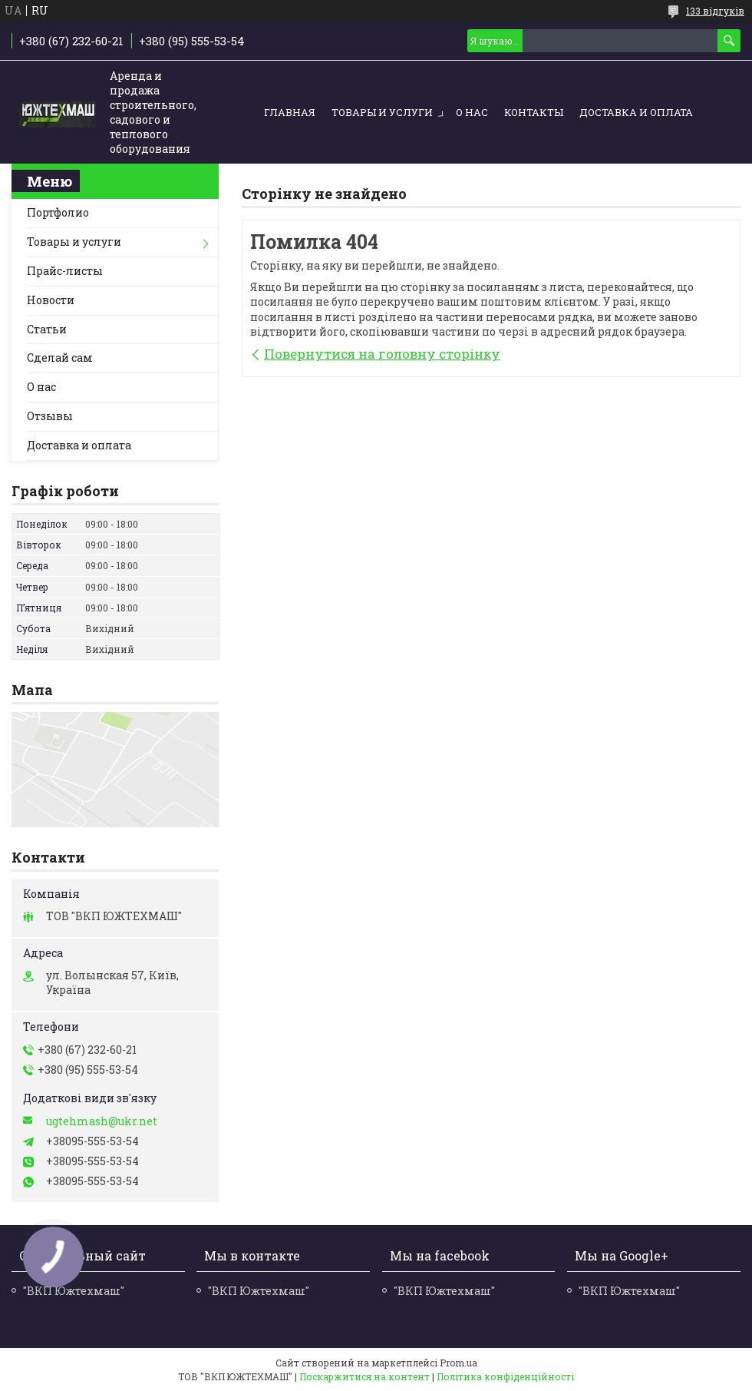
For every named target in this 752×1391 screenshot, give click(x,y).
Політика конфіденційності (505, 1376)
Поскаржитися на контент (364, 1376)
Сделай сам (60, 357)
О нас (472, 112)
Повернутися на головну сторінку (382, 354)
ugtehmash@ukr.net (101, 1121)
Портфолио (58, 212)
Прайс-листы (65, 270)
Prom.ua (458, 1362)
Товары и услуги (382, 112)
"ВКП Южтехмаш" (258, 1290)
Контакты (533, 112)
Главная (289, 112)
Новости (50, 300)
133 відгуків (715, 11)
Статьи (47, 329)
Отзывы (50, 416)
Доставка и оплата (636, 112)
